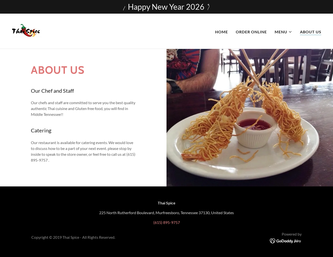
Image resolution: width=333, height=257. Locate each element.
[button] (283, 32)
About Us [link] (310, 31)
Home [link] (221, 31)
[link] (27, 30)
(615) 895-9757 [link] (166, 222)
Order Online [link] (251, 31)
